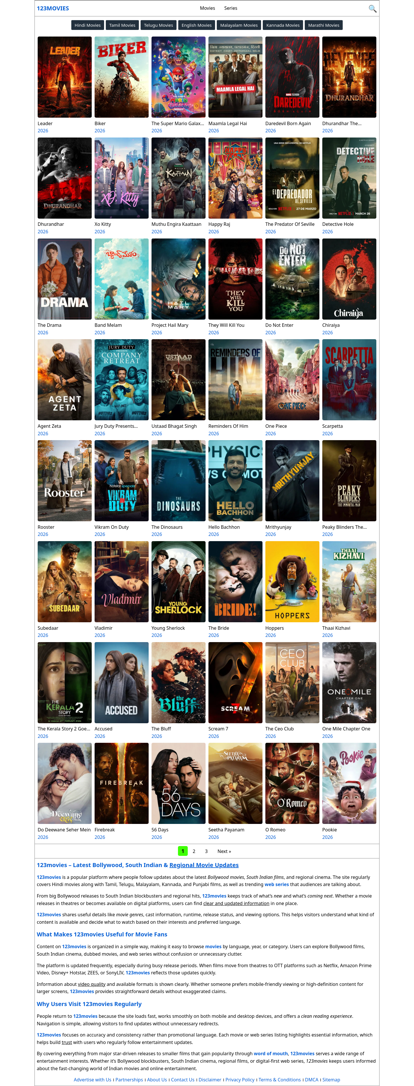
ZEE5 (93, 972)
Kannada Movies (283, 25)
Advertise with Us (92, 1080)
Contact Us (182, 1080)
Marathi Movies (323, 25)
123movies (53, 8)
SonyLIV (114, 972)
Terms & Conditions (280, 1080)
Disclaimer (210, 1080)
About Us (157, 1080)
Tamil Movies (122, 25)
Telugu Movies (158, 25)
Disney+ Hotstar (68, 972)
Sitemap (331, 1080)
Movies (207, 8)
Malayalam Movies (239, 25)
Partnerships (129, 1080)
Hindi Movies (88, 25)
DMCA (312, 1080)
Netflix (330, 965)
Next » (224, 851)
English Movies (197, 25)
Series (230, 8)
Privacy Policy (239, 1080)
